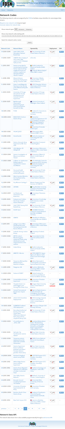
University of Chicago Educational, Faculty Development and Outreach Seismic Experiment (19, 95)
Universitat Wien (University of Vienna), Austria (36, 381)
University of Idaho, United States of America (37, 177)
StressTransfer (17, 136)
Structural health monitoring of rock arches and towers (18, 171)
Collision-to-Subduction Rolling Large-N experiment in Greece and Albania (20, 163)
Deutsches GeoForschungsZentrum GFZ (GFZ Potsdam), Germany (38, 118)
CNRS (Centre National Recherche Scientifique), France (37, 340)
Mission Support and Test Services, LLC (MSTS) (37, 183)
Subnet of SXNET (18, 273)
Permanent (21, 29)
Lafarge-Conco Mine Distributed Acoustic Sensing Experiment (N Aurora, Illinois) (19, 226)
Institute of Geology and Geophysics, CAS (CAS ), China (38, 369)
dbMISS (15, 217)
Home (3, 10)
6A (2, 346)
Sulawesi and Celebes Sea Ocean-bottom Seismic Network (19, 201)
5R (2, 199)
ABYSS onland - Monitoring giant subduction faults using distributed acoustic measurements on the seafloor (20, 240)
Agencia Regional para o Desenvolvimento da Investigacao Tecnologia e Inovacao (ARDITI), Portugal (38, 292)
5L (2, 65)
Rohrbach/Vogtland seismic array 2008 (19, 356)
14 (32, 408)
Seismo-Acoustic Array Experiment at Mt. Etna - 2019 (20, 144)
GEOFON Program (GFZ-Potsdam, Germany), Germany (38, 357)
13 (28, 408)
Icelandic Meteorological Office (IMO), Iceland (38, 71)
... (11, 408)
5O (2, 142)
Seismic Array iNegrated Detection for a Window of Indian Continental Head (20, 370)
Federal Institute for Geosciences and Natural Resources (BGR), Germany (38, 275)
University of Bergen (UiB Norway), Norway (38, 306)
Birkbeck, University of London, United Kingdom (37, 376)
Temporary (28, 29)
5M (2, 111)
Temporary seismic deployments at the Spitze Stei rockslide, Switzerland (19, 341)
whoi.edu (33, 58)
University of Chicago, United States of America (37, 93)
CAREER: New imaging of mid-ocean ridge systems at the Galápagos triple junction (20, 60)
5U (2, 267)
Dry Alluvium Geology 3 (20, 182)
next (43, 408)
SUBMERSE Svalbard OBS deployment (19, 306)
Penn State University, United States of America (37, 347)
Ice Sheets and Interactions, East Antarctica (18, 194)
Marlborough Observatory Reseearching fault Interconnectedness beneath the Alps (19, 105)
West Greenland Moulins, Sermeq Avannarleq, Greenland (20, 178)
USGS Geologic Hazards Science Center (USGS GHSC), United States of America (38, 300)
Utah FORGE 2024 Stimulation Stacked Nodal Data (19, 53)
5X (2, 310)
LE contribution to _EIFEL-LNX (18, 322)
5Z (2, 338)
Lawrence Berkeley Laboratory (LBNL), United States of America (37, 401)
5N (2, 136)
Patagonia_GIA (17, 267)
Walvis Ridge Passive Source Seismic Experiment (19, 363)
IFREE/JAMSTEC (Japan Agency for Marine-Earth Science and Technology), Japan (37, 255)
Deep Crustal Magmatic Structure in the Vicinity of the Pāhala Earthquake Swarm (20, 87)
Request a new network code (8, 23)
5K (2, 51)
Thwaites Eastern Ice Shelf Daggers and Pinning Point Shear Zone (20, 285)
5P (2, 170)
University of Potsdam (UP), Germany (37, 280)
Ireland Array (17, 247)
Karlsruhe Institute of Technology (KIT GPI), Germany (37, 137)
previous (3, 408)
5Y (2, 332)
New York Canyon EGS (19, 400)
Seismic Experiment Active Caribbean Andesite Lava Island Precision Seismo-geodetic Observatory (19, 349)
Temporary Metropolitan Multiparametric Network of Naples (20, 262)
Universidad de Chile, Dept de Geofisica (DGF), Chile (37, 237)
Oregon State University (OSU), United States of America (38, 285)
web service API (47, 417)
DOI (61, 51)
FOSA (15, 111)
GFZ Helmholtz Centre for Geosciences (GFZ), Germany (38, 161)
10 (18, 408)
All (16, 29)
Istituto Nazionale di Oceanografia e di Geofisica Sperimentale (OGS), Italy (38, 262)
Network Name (17, 48)
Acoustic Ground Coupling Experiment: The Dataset (19, 381)
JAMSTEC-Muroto (18, 253)
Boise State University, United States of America (37, 333)
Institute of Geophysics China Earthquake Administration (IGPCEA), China (37, 395)
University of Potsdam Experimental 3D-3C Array (19, 388)
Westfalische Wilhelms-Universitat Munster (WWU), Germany (38, 219)
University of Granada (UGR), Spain (37, 127)
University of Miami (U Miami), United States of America (37, 156)
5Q (2, 176)
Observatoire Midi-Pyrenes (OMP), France (36, 132)
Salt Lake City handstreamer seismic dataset (19, 333)
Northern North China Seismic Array (19, 393)
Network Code (5, 48)
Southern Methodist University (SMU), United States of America (37, 268)
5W (2, 298)
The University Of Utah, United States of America (37, 52)
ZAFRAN (15, 187)
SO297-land (16, 210)
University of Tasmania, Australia (37, 194)
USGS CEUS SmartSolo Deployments (20, 298)
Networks (10, 10)
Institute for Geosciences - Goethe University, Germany (38, 112)
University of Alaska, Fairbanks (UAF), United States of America (37, 79)
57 (39, 408)
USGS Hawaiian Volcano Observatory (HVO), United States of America (38, 86)
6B (2, 392)
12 (25, 408)
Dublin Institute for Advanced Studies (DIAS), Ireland (37, 67)
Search (29, 42)
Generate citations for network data (10, 25)
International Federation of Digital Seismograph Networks (32, 426)
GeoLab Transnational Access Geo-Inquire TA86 (19, 291)
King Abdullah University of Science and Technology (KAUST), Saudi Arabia (38, 188)
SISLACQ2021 (17, 131)
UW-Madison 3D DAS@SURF (18, 149)
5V (2, 279)
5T (2, 247)
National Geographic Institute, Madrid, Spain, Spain (37, 123)
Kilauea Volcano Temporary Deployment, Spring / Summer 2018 (20, 79)
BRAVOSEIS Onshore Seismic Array (19, 118)
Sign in (62, 10)
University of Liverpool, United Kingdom (37, 143)
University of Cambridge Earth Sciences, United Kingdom (38, 201)
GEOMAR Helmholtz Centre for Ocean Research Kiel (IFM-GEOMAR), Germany (38, 212)
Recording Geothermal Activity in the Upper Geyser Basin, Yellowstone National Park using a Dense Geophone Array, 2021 (19, 314)
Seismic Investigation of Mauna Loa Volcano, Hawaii (20, 156)
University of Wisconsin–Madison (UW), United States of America (38, 150)
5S (2, 224)
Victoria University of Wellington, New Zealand (37, 102)
